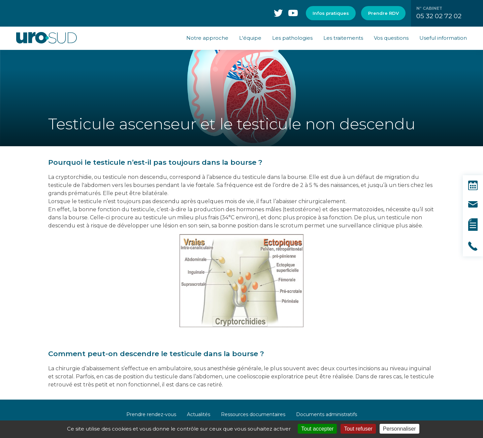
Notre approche (207, 38)
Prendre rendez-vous (151, 414)
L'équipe (250, 38)
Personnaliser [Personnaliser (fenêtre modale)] (399, 429)
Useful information (443, 38)
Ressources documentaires (253, 414)
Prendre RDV (383, 13)
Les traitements (343, 38)
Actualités (198, 414)
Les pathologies (292, 38)
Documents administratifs (326, 414)
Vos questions (391, 38)
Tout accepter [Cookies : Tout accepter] (317, 429)
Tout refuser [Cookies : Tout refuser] (358, 429)
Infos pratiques (331, 13)
